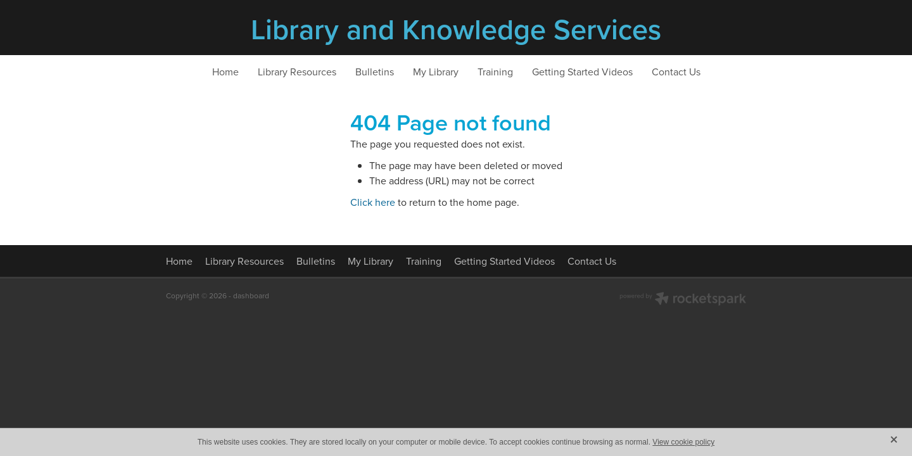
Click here (372, 202)
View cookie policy (683, 442)
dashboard (251, 295)
